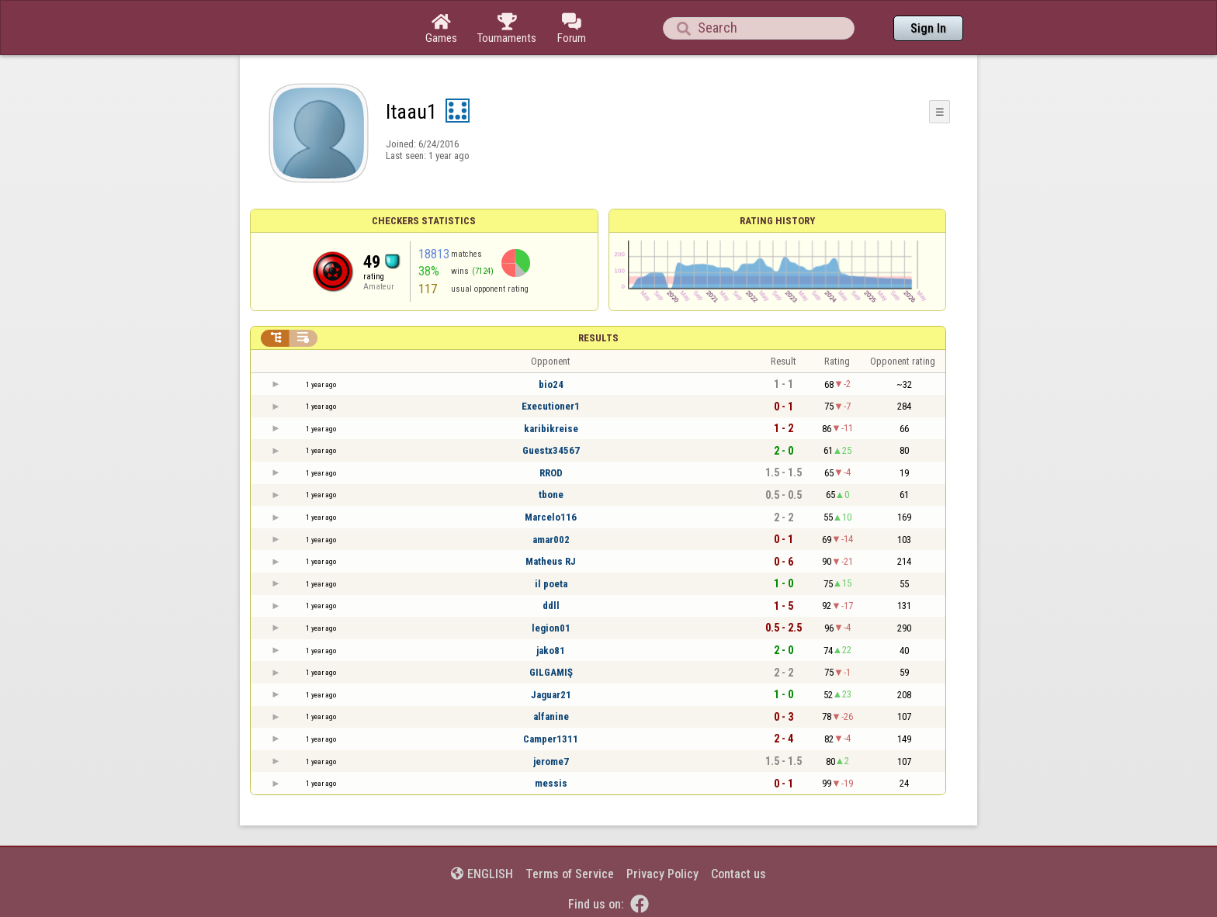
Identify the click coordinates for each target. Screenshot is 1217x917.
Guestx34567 (551, 450)
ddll (551, 605)
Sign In (928, 28)
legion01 (551, 628)
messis (551, 783)
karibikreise (551, 428)
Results (598, 338)
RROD (551, 473)
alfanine (551, 716)
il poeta (551, 584)
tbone (551, 494)
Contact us (738, 874)
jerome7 (551, 761)
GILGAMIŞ (551, 672)
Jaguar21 (551, 695)
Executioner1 (551, 406)
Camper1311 (550, 739)
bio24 (551, 384)
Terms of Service (569, 874)
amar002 (551, 539)
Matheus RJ (550, 561)
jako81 (550, 650)
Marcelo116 (551, 517)
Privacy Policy (662, 874)
